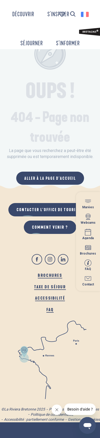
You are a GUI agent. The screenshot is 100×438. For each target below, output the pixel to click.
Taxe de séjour (50, 286)
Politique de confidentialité (52, 414)
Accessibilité (50, 298)
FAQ (50, 309)
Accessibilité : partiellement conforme (34, 419)
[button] (73, 14)
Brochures (50, 275)
